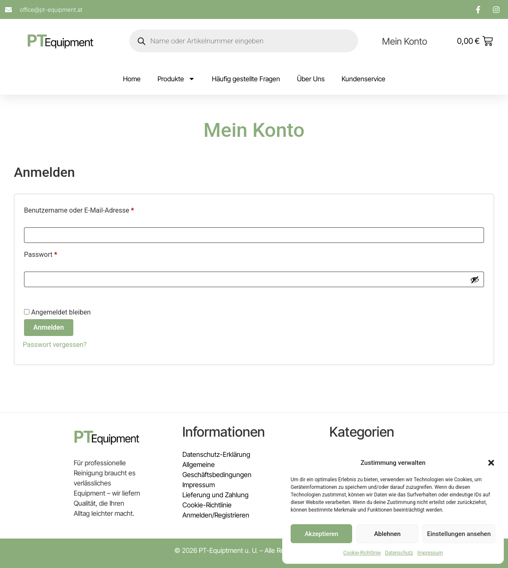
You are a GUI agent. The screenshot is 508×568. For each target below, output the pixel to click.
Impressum (430, 553)
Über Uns (311, 79)
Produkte (176, 78)
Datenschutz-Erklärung (216, 454)
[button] (491, 463)
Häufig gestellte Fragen (246, 79)
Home (132, 79)
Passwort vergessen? (55, 345)
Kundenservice (363, 79)
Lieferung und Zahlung (215, 495)
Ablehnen (387, 534)
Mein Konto (404, 41)
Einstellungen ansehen (459, 534)
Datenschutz (399, 553)
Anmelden (48, 327)
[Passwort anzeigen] (474, 279)
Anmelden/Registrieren (215, 515)
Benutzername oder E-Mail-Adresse (96, 209)
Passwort (57, 253)
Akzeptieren (321, 534)
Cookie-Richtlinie (362, 553)
